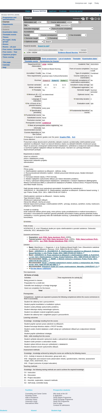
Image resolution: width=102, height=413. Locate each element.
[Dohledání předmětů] (80, 22)
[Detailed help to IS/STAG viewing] (98, 18)
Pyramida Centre (31, 396)
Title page (6, 62)
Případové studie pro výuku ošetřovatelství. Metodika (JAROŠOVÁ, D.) (70, 267)
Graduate (63, 11)
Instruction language (31, 29)
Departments (8, 24)
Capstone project (9, 54)
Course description (32, 59)
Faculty (26, 35)
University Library (31, 399)
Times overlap (8, 57)
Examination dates (10, 32)
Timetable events (9, 35)
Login (90, 3)
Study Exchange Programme (63, 399)
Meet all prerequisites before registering (44, 125)
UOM (44, 64)
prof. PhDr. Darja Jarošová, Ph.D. (52, 237)
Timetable (77, 59)
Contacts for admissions (61, 405)
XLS (73, 137)
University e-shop (31, 401)
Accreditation (29, 32)
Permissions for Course (49, 61)
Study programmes (49, 59)
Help (4, 67)
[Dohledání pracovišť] (48, 22)
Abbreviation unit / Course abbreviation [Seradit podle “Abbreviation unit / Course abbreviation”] (43, 50)
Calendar (6, 65)
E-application (57, 396)
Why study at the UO (60, 394)
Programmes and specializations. (9, 18)
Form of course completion (62, 29)
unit (30, 22)
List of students (65, 59)
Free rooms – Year (10, 52)
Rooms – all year (9, 47)
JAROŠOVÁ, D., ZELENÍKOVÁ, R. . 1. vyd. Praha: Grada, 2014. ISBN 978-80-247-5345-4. (64, 252)
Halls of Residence (31, 397)
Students (6, 29)
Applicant (52, 11)
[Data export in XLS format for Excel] (87, 18)
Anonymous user (81, 3)
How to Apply (57, 403)
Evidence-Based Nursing (68, 52)
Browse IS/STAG (39, 11)
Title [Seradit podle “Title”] (61, 50)
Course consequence (49, 35)
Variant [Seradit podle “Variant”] (83, 50)
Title (25, 25)
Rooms (5, 44)
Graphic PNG (65, 137)
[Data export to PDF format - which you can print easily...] (83, 18)
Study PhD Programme (61, 401)
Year (58, 25)
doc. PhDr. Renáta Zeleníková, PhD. (54, 241)
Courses (6, 22)
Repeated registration (81, 87)
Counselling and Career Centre (36, 394)
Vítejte (27, 11)
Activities (28, 221)
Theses (5, 37)
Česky (97, 3)
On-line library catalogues (41, 268)
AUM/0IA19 (46, 123)
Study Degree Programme (62, 397)
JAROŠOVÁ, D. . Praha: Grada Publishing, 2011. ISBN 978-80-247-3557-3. (64, 256)
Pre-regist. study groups (9, 41)
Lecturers (6, 27)
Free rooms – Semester (12, 49)
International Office (31, 403)
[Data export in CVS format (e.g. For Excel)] (92, 18)
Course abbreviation (58, 22)
